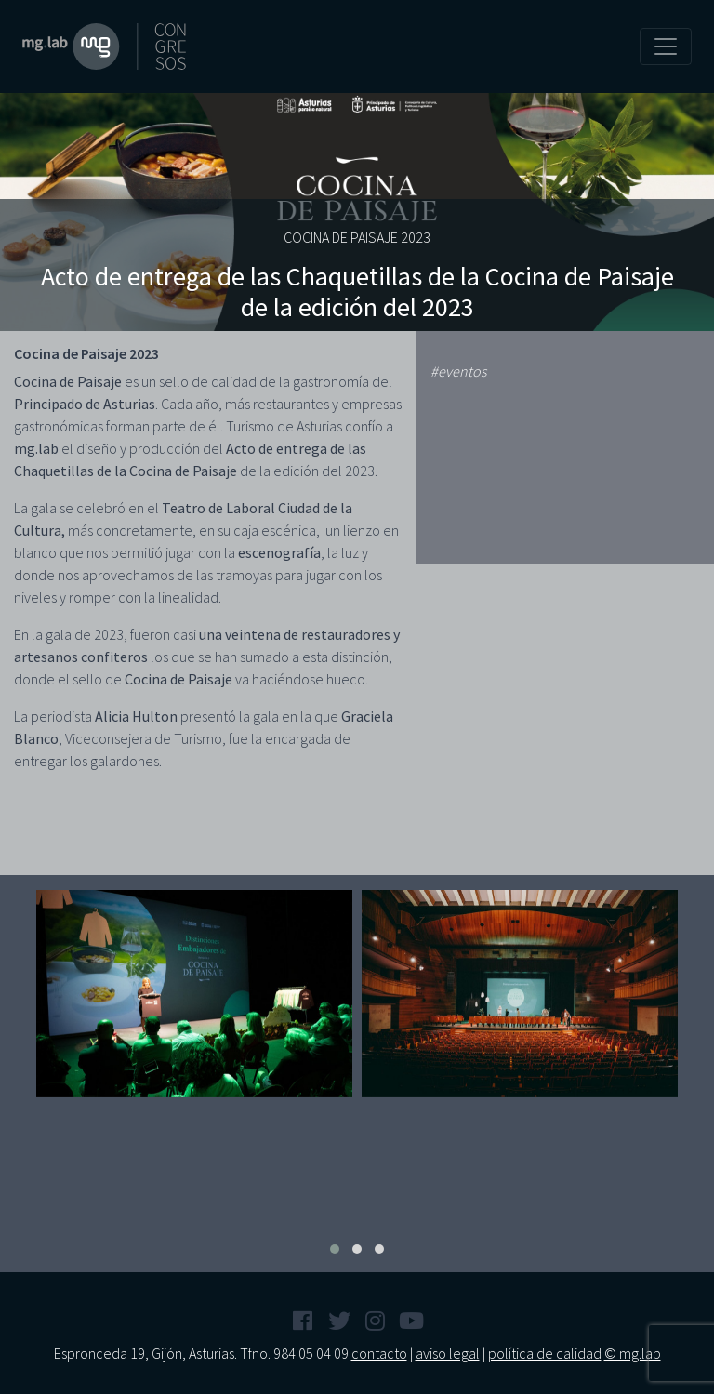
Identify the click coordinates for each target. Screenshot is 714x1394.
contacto (379, 1353)
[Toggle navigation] (666, 46)
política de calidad (545, 1353)
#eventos (458, 371)
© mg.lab (632, 1353)
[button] (335, 1249)
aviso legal (448, 1353)
